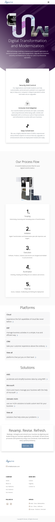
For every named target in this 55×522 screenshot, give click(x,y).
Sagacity (31, 483)
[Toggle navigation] (48, 2)
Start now (27, 446)
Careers (31, 480)
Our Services (9, 492)
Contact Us (32, 486)
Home (7, 480)
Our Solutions (9, 489)
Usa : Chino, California (35, 506)
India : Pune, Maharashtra (36, 503)
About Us (8, 483)
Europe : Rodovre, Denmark (37, 509)
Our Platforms (10, 486)
